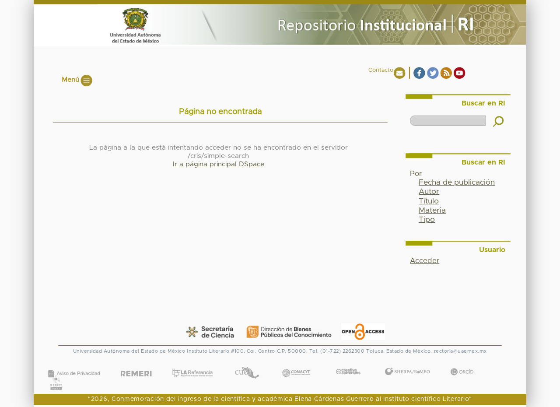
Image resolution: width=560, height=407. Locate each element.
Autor (429, 192)
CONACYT (296, 364)
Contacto (380, 70)
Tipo (427, 220)
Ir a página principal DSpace (218, 164)
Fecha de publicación (457, 182)
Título (429, 201)
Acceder (424, 260)
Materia (432, 210)
